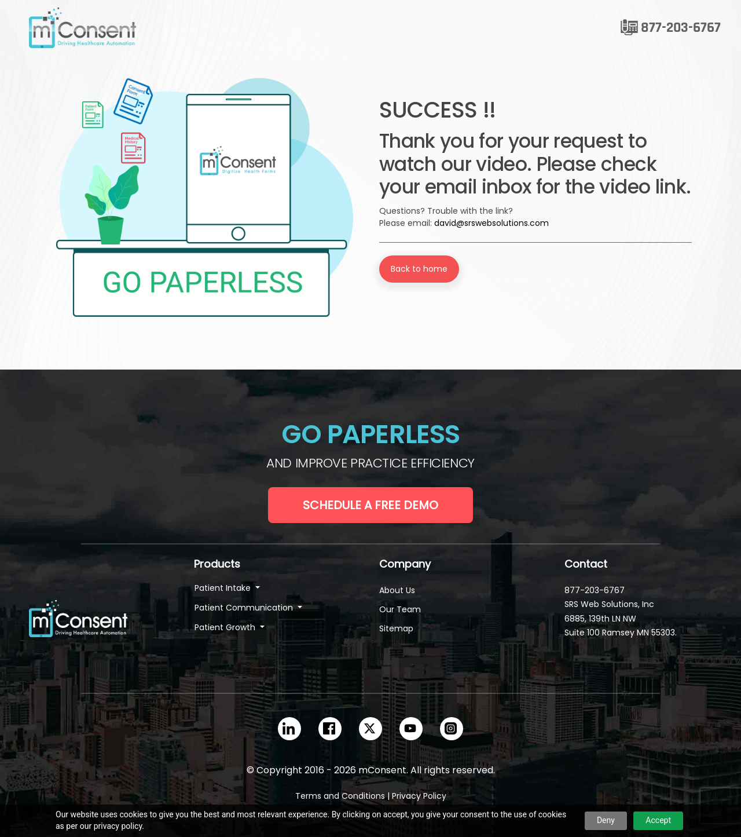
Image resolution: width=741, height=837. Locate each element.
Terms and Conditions (340, 796)
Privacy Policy (419, 796)
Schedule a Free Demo (370, 505)
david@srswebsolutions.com (491, 223)
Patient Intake (224, 588)
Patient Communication (245, 607)
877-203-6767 (681, 28)
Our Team (400, 609)
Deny (606, 820)
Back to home (419, 269)
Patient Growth (226, 627)
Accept (658, 820)
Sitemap (396, 628)
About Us (397, 590)
